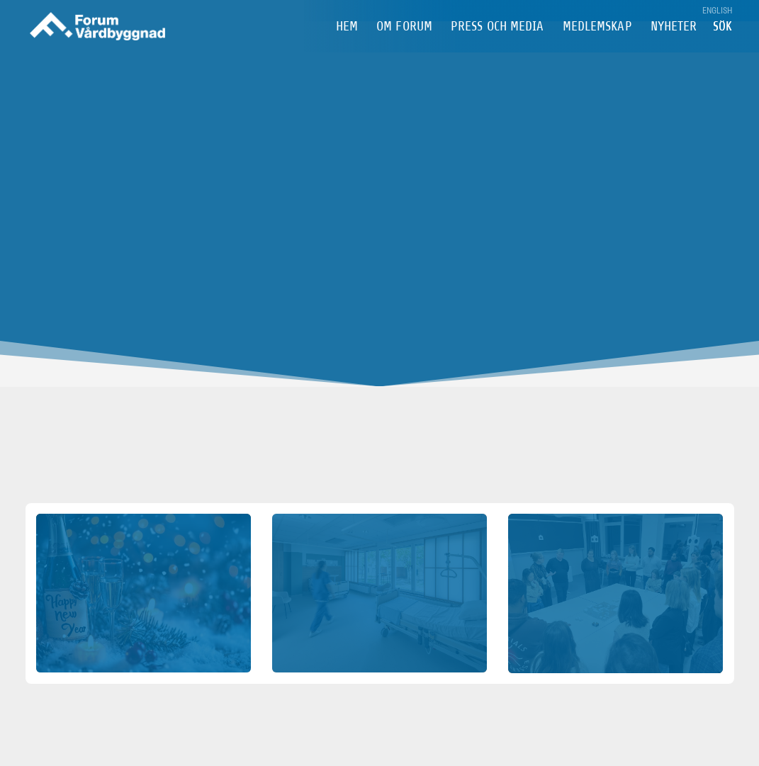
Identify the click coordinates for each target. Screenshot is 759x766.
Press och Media (497, 49)
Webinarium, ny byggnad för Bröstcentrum (615, 567)
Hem (347, 49)
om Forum (404, 49)
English (717, 11)
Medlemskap (597, 49)
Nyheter (674, 49)
